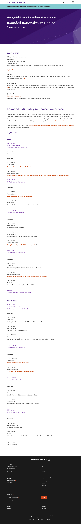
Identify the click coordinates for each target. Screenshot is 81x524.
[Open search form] (66, 2)
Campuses (44, 464)
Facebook (9, 508)
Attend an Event (12, 501)
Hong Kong (44, 481)
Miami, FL (44, 471)
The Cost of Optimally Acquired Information (20, 371)
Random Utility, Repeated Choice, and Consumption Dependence (27, 276)
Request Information (13, 497)
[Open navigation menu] (72, 2)
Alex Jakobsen (55, 121)
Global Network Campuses (47, 477)
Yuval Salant (66, 121)
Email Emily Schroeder (14, 96)
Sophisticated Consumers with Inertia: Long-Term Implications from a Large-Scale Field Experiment (38, 175)
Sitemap (50, 519)
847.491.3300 (10, 471)
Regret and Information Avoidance (17, 363)
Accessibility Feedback (43, 519)
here (24, 78)
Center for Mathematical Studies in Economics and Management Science (51, 125)
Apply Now (10, 494)
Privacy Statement (33, 519)
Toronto (43, 483)
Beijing (43, 478)
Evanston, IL (44, 469)
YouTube (44, 508)
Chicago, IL (44, 466)
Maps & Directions (11, 480)
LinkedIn (9, 506)
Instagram (9, 510)
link (8, 87)
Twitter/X (44, 506)
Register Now (11, 70)
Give (44, 497)
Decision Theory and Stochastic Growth (19, 167)
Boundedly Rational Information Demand (20, 196)
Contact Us (10, 478)
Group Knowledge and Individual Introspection (21, 245)
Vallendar (44, 485)
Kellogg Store (10, 482)
